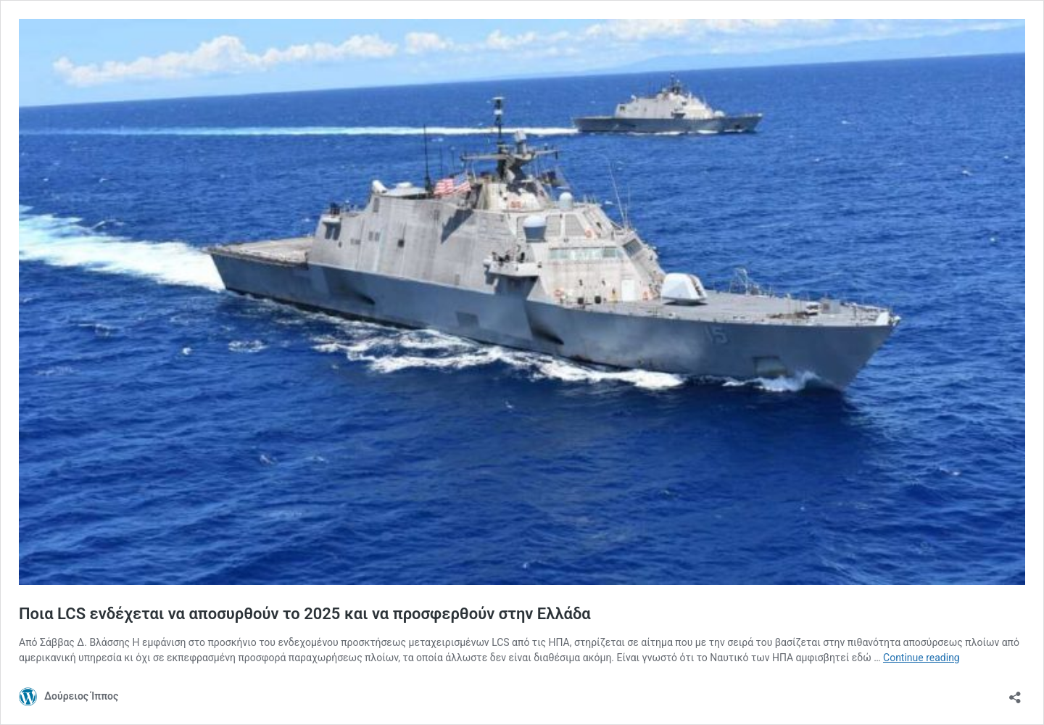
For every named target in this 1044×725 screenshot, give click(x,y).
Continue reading (921, 657)
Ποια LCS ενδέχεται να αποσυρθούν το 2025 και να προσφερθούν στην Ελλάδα (305, 614)
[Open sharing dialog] (1015, 693)
